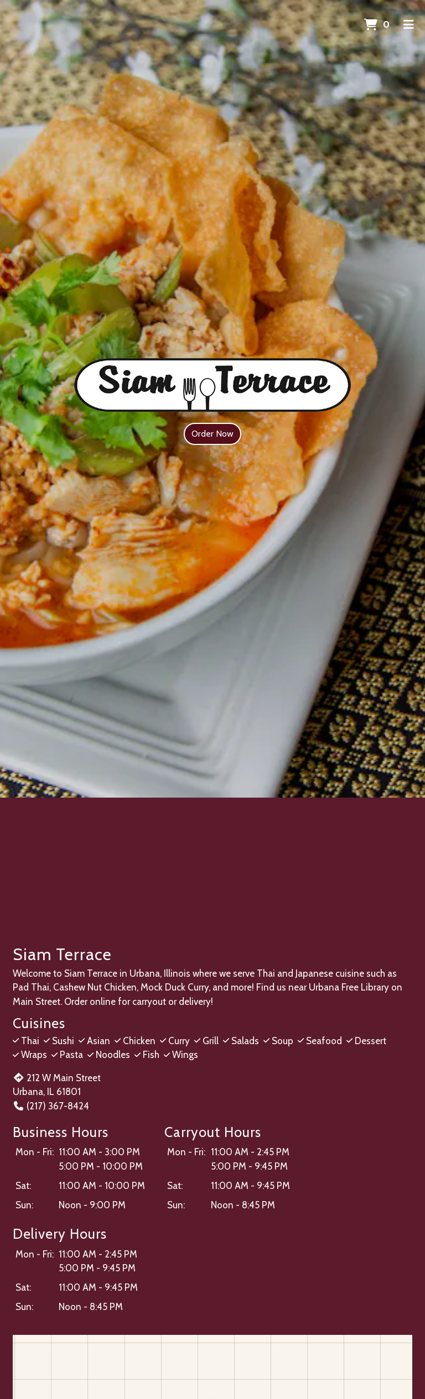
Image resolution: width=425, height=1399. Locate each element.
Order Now (212, 433)
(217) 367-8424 (51, 1106)
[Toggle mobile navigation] (409, 25)
